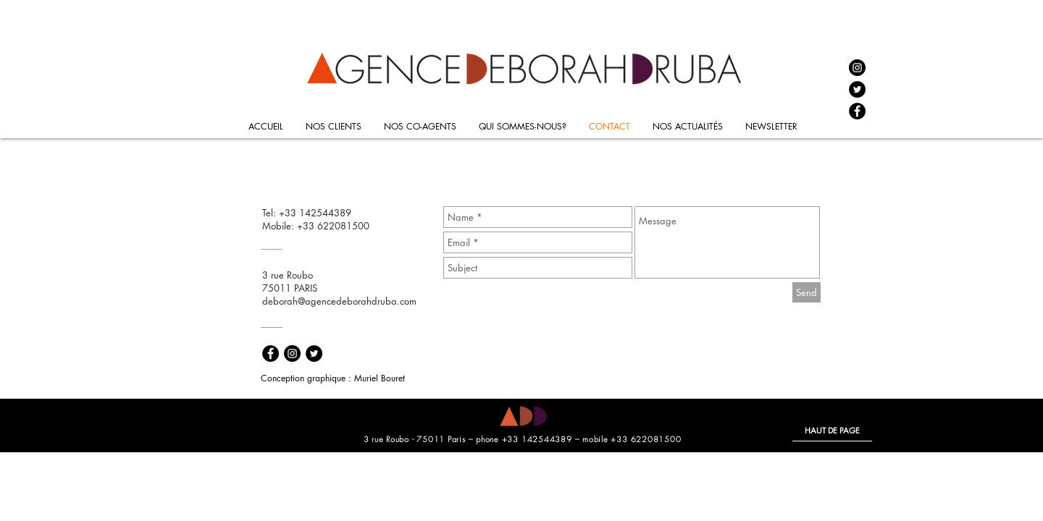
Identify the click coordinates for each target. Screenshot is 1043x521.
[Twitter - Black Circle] (857, 89)
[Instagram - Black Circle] (857, 67)
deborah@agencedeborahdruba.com (339, 301)
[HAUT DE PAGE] (832, 430)
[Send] (806, 292)
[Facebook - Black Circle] (857, 111)
